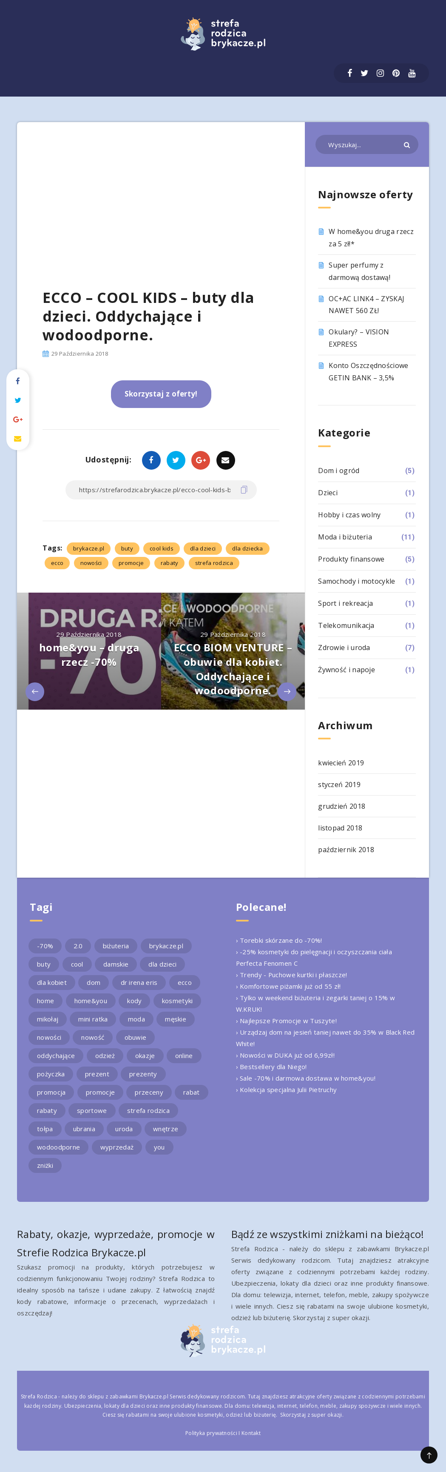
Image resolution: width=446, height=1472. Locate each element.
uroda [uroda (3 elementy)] (124, 1128)
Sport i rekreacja (345, 603)
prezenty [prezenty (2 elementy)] (143, 1074)
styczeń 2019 (339, 784)
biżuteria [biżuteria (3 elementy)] (116, 945)
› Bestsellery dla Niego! (271, 1066)
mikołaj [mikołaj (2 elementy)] (47, 1019)
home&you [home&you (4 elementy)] (90, 1000)
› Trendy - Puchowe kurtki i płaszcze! (292, 974)
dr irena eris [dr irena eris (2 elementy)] (139, 982)
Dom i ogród (338, 470)
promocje (131, 563)
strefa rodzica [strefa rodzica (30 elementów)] (148, 1110)
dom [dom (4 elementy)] (93, 982)
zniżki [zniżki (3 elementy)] (45, 1165)
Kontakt (251, 1433)
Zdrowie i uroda (344, 647)
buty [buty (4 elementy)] (44, 964)
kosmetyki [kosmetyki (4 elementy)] (177, 1000)
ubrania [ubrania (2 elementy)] (84, 1128)
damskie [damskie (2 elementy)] (115, 964)
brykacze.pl (88, 548)
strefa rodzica (214, 563)
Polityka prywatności (211, 1433)
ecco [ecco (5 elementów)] (185, 982)
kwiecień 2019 (341, 762)
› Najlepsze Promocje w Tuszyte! (286, 1020)
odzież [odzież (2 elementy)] (105, 1055)
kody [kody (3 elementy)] (134, 1000)
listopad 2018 (340, 828)
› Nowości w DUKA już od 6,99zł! (285, 1055)
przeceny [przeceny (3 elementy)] (149, 1092)
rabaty (170, 563)
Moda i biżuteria (345, 537)
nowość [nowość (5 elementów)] (92, 1037)
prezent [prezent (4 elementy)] (97, 1074)
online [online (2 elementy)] (184, 1055)
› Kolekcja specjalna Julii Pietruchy (287, 1089)
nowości (91, 563)
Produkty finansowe (351, 559)
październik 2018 (346, 849)
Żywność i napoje (346, 669)
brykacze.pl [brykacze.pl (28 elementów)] (166, 945)
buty (127, 548)
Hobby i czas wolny (349, 514)
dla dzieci (203, 548)
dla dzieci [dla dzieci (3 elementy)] (162, 964)
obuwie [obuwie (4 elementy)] (136, 1037)
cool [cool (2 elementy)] (77, 964)
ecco (57, 563)
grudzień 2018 (341, 806)
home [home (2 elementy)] (45, 1000)
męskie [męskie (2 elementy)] (175, 1019)
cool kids (161, 548)
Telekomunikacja (346, 625)
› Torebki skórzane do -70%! (279, 940)
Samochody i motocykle (356, 581)
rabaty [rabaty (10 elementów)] (47, 1110)
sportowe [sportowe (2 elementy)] (92, 1110)
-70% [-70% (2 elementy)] (45, 945)
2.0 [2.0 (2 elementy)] (78, 945)
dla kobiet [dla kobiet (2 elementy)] (52, 982)
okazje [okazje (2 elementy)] (145, 1055)
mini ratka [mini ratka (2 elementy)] (93, 1019)
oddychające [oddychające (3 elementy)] (56, 1055)
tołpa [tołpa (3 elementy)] (45, 1128)
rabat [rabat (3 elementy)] (191, 1092)
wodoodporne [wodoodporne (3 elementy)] (58, 1147)
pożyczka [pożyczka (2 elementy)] (51, 1074)
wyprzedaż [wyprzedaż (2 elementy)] (117, 1147)
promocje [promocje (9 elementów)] (100, 1092)
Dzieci (328, 492)
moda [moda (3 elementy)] (136, 1019)
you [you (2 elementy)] (159, 1147)
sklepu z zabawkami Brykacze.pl (128, 1396)
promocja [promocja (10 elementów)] (51, 1092)
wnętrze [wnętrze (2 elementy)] (165, 1128)
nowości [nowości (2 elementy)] (49, 1037)
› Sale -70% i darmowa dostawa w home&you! (305, 1078)
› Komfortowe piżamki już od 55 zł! (288, 986)
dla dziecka (247, 548)
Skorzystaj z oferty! (161, 394)
